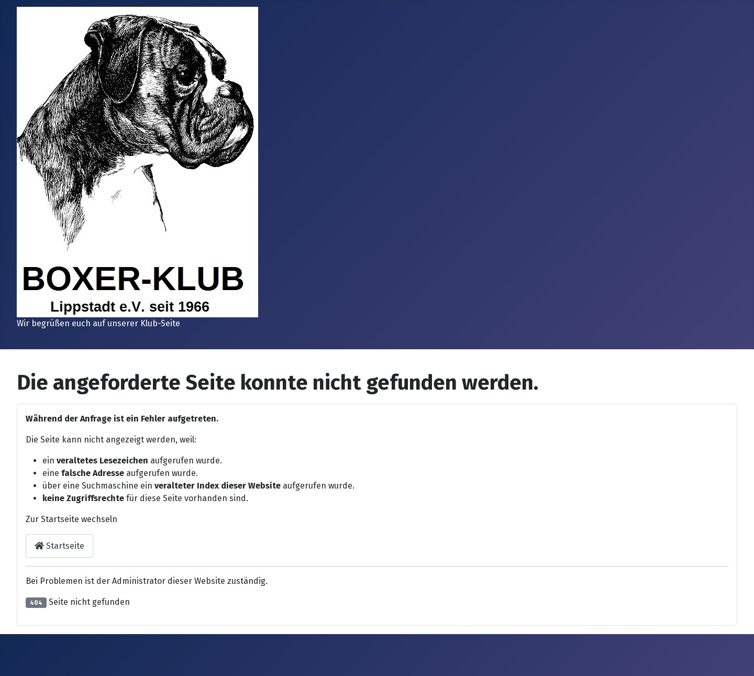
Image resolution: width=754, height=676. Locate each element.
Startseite (59, 546)
